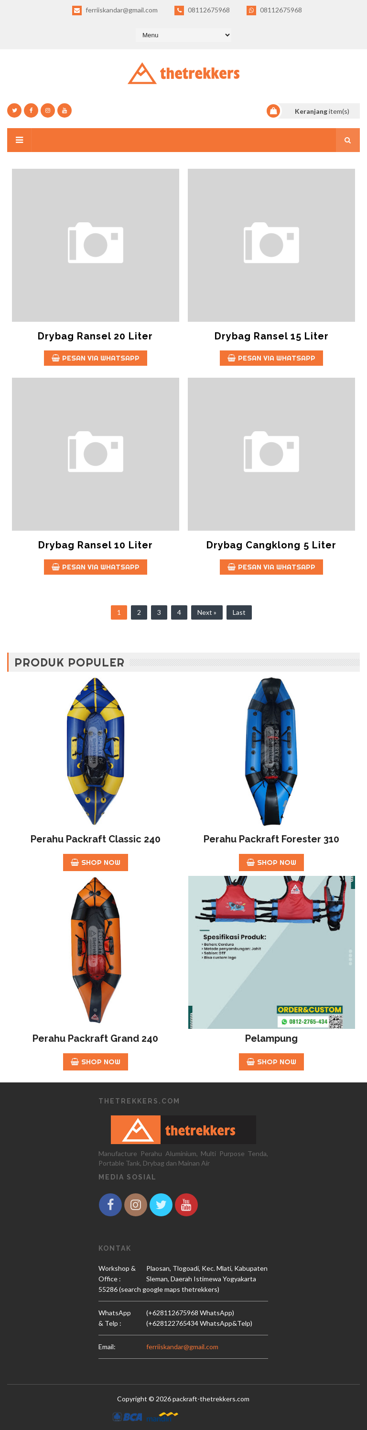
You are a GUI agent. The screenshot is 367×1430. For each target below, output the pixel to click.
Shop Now (95, 862)
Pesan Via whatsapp (96, 357)
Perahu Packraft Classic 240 (96, 839)
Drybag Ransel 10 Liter (95, 545)
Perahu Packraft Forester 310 (271, 839)
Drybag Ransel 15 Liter (272, 336)
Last (239, 612)
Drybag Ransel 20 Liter (95, 336)
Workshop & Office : (117, 1273)
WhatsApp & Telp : (114, 1318)
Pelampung (271, 1038)
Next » (206, 612)
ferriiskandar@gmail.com (115, 10)
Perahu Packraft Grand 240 (95, 1038)
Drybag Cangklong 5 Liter (271, 545)
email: (107, 1347)
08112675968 (202, 10)
